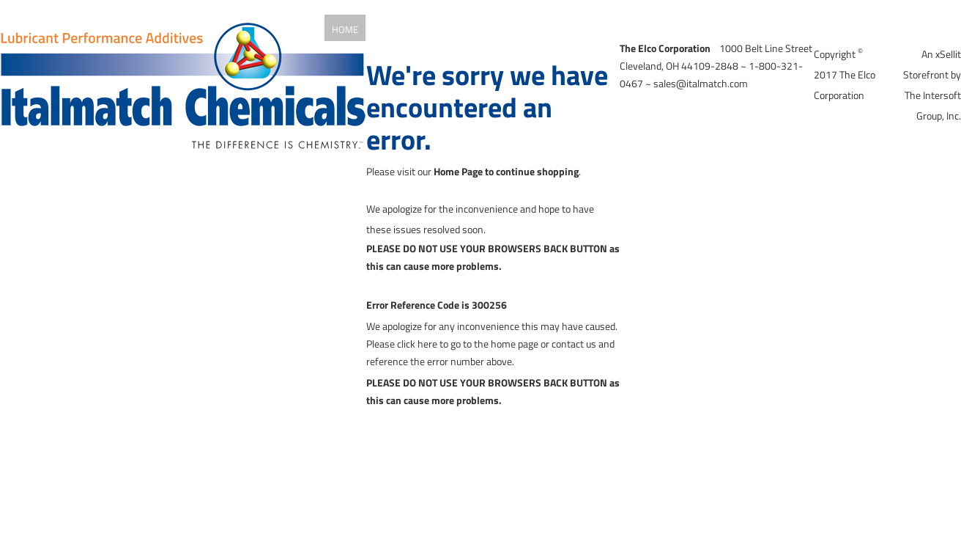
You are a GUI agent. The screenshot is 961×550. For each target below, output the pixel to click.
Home (345, 29)
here (427, 343)
